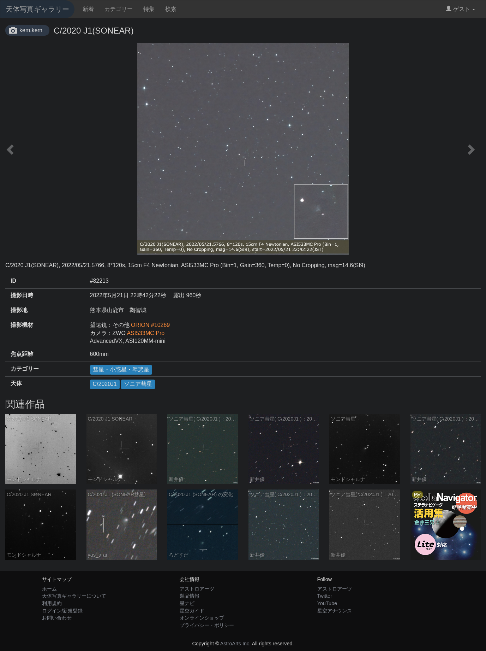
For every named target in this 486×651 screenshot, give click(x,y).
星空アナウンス (334, 611)
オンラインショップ (202, 618)
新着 (88, 9)
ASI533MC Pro (145, 333)
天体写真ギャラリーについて (74, 596)
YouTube (327, 603)
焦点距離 (22, 354)
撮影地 (19, 310)
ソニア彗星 (138, 384)
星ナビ (187, 603)
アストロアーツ (197, 589)
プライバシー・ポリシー (207, 625)
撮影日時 (22, 295)
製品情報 (189, 596)
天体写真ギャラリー (37, 9)
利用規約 (52, 603)
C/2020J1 (105, 384)
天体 (16, 383)
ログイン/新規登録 (62, 611)
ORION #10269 (150, 325)
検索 (170, 9)
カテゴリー (118, 9)
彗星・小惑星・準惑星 (121, 369)
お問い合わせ (57, 618)
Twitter (324, 596)
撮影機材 (22, 325)
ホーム (49, 589)
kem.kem (30, 30)
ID (13, 281)
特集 (149, 9)
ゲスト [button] (460, 9)
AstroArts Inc (234, 643)
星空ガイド (192, 611)
